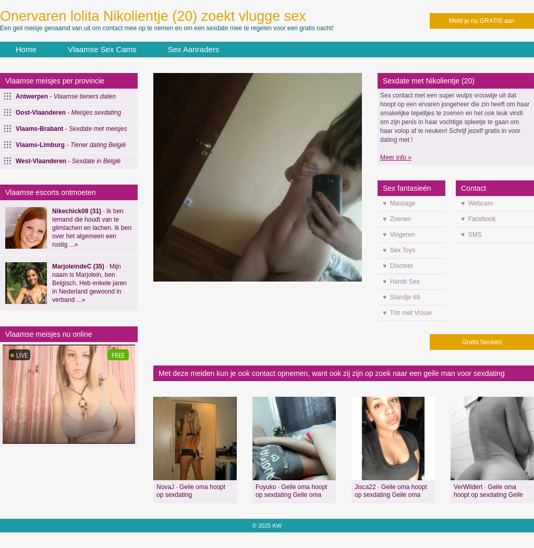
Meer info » (395, 157)
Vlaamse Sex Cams (102, 49)
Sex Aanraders (193, 49)
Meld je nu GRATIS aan (482, 21)
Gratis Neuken (482, 342)
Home (26, 49)
